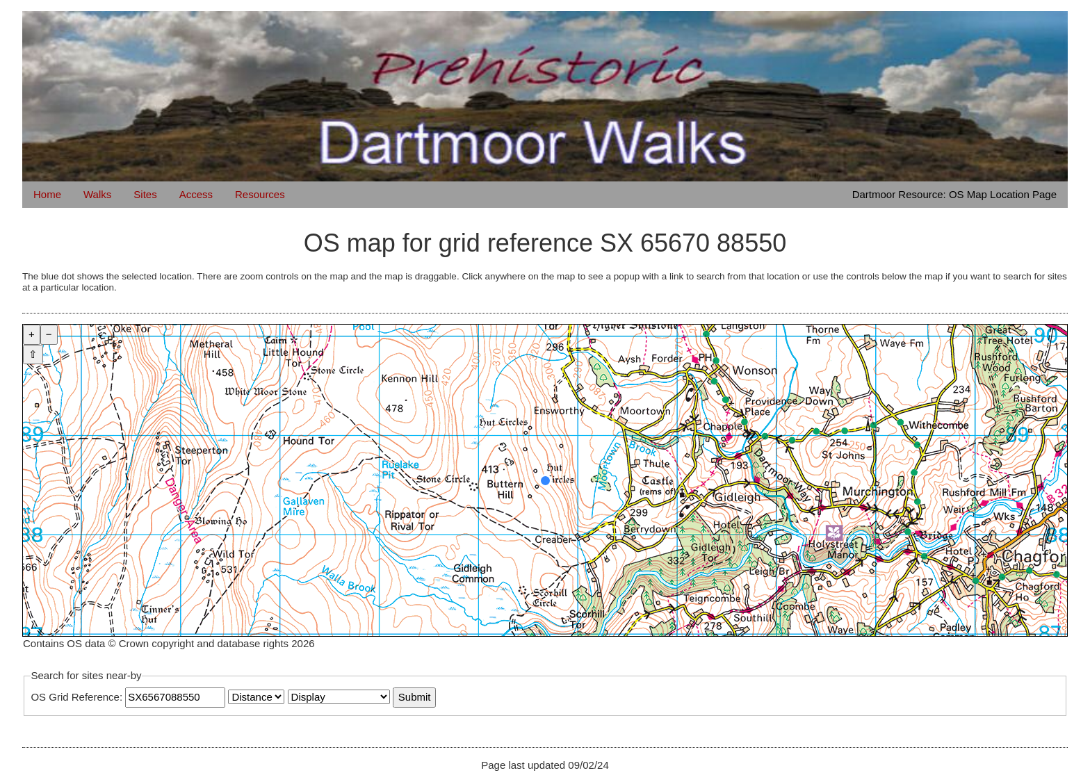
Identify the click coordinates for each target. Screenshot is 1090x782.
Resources (260, 194)
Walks (97, 194)
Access (196, 194)
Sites (144, 194)
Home (47, 194)
